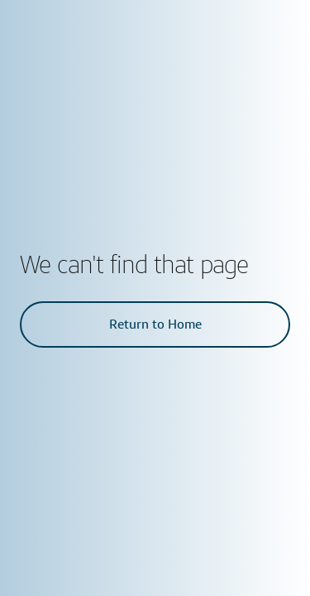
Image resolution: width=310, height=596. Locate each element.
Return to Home (155, 324)
